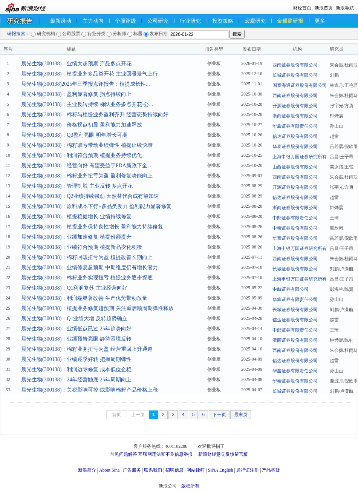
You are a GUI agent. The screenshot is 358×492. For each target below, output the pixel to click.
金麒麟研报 (290, 21)
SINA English (220, 470)
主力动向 (93, 21)
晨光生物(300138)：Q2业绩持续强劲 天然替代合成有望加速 (90, 196)
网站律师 (196, 470)
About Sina (109, 470)
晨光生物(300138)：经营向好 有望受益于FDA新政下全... (86, 165)
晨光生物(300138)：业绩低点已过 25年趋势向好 (76, 329)
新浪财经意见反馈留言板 (223, 454)
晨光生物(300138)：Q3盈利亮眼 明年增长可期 (74, 135)
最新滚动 (60, 21)
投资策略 (222, 21)
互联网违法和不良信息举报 (165, 454)
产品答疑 (271, 470)
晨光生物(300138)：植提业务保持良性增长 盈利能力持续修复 (92, 227)
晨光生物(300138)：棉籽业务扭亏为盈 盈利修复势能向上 (87, 176)
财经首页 (302, 8)
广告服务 (132, 470)
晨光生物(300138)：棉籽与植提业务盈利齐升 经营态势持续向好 (94, 114)
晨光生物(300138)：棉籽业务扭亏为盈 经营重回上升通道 (87, 349)
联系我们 (153, 470)
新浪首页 (324, 8)
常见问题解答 (123, 454)
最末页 (241, 414)
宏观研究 (255, 21)
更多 (320, 21)
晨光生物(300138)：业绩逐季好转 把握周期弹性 (76, 359)
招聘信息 (174, 470)
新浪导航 (345, 8)
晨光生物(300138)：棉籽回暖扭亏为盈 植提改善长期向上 (87, 257)
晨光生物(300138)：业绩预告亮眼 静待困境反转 (76, 339)
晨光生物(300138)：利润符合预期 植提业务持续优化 (81, 155)
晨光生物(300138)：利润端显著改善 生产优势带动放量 (84, 298)
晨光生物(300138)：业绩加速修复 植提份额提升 (76, 237)
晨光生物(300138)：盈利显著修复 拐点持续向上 (76, 94)
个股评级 (125, 21)
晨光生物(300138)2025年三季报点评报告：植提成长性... (85, 84)
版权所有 (190, 486)
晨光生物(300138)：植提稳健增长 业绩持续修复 (76, 216)
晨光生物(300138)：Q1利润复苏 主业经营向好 (74, 288)
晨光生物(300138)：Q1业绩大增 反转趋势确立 (74, 318)
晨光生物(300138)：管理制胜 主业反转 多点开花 (77, 186)
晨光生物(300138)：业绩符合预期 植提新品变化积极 (81, 247)
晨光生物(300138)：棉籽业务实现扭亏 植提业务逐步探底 (87, 278)
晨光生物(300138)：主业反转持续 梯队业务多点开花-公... (87, 104)
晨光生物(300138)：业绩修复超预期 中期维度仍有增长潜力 (89, 267)
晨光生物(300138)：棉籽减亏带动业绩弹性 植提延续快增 (87, 145)
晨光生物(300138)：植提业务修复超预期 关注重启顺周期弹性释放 (97, 308)
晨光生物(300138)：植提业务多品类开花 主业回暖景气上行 (89, 74)
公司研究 (157, 21)
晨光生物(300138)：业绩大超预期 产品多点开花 (76, 63)
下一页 (219, 414)
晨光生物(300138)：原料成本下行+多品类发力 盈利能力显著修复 (96, 206)
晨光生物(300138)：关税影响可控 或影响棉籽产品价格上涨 (89, 390)
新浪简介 (87, 470)
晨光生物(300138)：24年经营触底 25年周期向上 (76, 379)
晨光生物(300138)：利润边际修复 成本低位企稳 (76, 369)
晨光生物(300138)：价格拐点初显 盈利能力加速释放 (81, 125)
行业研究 (190, 21)
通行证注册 (247, 470)
